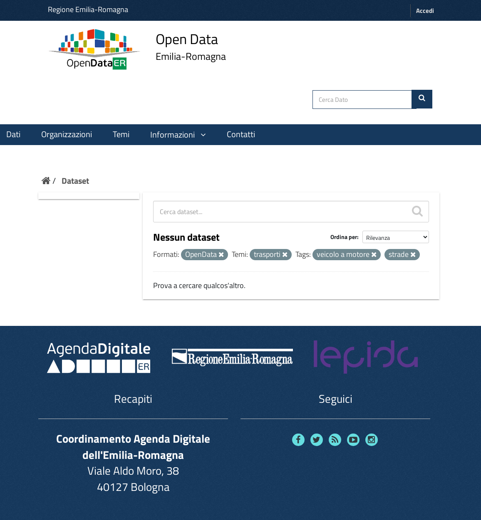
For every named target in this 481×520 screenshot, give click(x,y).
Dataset (75, 180)
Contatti (241, 134)
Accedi (425, 10)
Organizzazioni (66, 134)
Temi (121, 134)
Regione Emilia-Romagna (88, 9)
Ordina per (343, 236)
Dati (13, 134)
